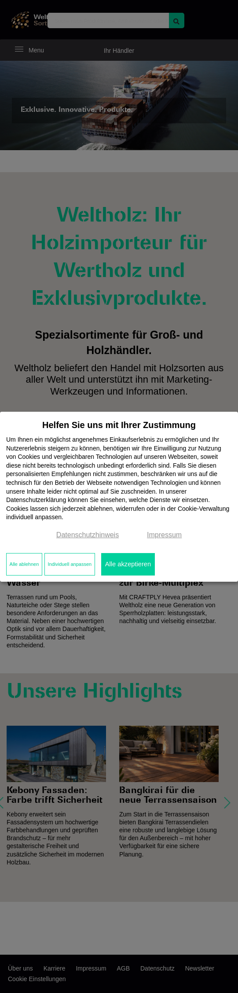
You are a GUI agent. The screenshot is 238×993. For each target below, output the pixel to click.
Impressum (164, 535)
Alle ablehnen (24, 564)
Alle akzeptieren (128, 564)
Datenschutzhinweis (87, 535)
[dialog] (119, 496)
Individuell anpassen (70, 564)
